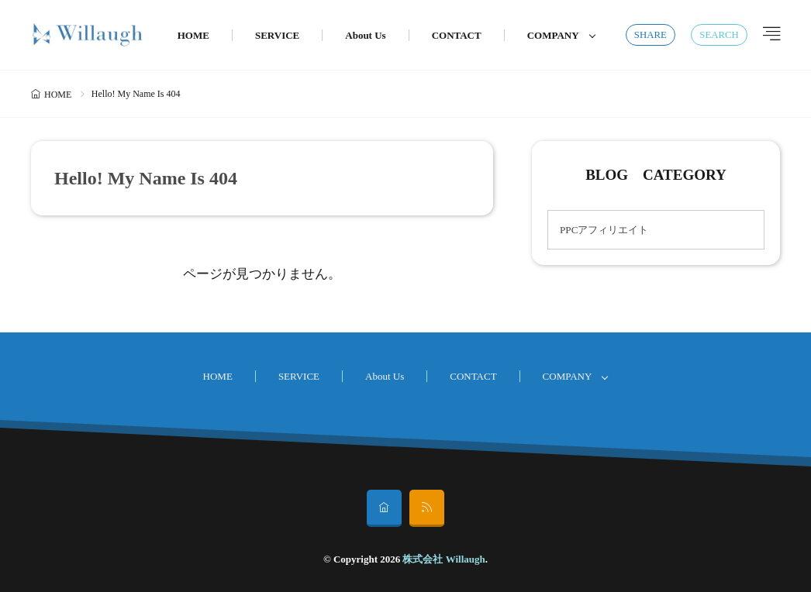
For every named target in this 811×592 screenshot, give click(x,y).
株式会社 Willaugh (443, 559)
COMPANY (553, 35)
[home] (384, 508)
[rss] (426, 508)
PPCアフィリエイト (604, 230)
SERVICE (277, 35)
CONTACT (456, 35)
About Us (365, 35)
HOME (193, 35)
